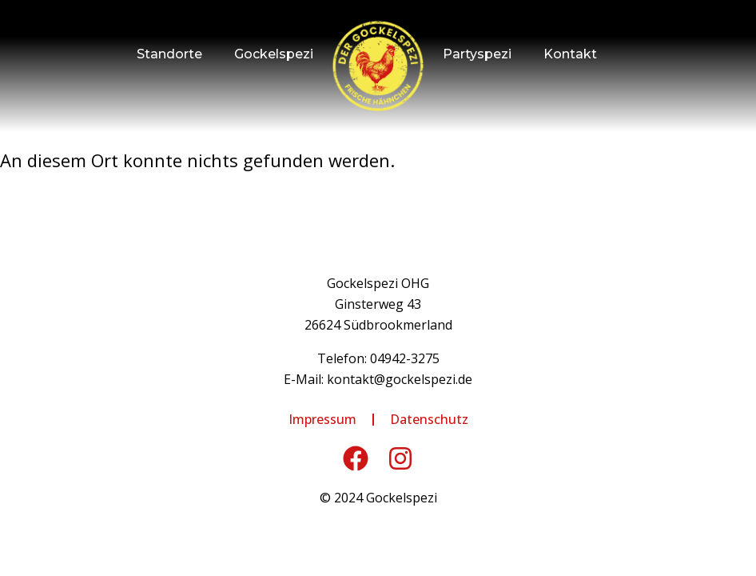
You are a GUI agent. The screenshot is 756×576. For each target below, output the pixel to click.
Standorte (169, 54)
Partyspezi (477, 54)
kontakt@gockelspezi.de (399, 379)
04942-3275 (405, 358)
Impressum (322, 419)
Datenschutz (429, 419)
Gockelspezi (273, 54)
